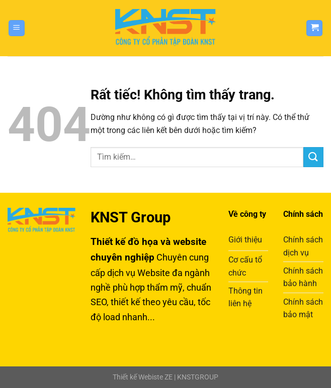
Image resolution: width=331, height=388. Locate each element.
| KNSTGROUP (195, 377)
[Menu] (17, 28)
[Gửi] (313, 157)
